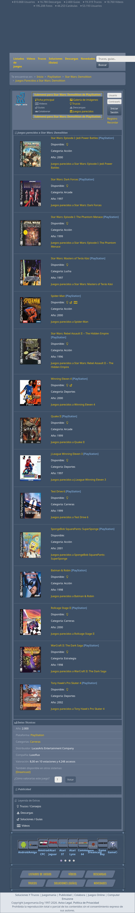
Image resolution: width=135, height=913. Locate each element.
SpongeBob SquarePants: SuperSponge (75, 529)
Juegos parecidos (83, 111)
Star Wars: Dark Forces (64, 179)
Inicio (40, 76)
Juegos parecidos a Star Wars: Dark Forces (76, 205)
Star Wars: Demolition (78, 76)
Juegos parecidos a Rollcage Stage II (72, 633)
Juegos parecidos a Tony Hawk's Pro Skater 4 (77, 709)
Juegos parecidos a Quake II (68, 442)
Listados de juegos (18, 62)
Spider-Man (58, 296)
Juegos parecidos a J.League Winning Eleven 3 (78, 479)
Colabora (79, 895)
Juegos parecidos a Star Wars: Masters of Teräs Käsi (82, 284)
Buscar (102, 65)
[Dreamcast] (23, 772)
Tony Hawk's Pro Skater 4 (66, 683)
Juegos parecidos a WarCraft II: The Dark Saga (78, 671)
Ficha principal (45, 100)
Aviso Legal (65, 902)
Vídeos (31, 58)
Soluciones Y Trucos (27, 895)
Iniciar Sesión (114, 110)
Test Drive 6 (58, 491)
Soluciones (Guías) (56, 60)
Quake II (56, 416)
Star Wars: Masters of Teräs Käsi (70, 258)
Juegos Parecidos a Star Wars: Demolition (40, 80)
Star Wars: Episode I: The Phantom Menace (77, 217)
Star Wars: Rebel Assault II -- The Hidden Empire (80, 333)
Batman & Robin (61, 570)
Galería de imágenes (85, 100)
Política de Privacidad (86, 902)
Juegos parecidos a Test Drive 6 (69, 517)
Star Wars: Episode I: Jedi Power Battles (74, 138)
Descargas (71, 58)
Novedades (88, 58)
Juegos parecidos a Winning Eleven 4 (73, 404)
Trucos (42, 58)
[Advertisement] (68, 30)
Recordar (112, 122)
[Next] (120, 847)
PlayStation (54, 76)
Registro (112, 118)
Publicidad (65, 895)
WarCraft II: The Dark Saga (67, 645)
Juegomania (49, 895)
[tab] (61, 861)
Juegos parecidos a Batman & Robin (72, 596)
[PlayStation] (106, 138)
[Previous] (15, 847)
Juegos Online (96, 895)
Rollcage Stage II (61, 608)
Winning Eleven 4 (61, 379)
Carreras (35, 741)
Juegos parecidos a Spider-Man (69, 321)
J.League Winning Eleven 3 (67, 454)
